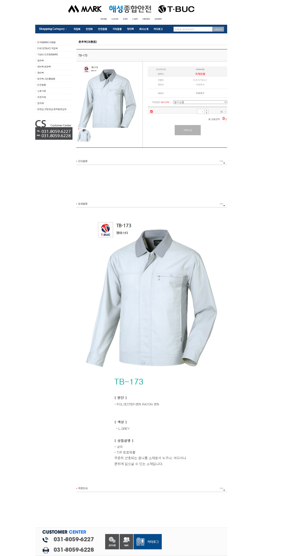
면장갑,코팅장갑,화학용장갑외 (51, 109)
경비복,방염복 (44, 66)
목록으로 (187, 130)
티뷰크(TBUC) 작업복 (47, 48)
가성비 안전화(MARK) (47, 54)
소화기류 (41, 90)
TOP (222, 161)
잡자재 (40, 103)
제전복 (40, 60)
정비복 (40, 72)
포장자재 (41, 97)
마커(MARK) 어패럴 (46, 42)
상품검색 (218, 29)
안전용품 (41, 84)
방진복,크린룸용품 (46, 78)
